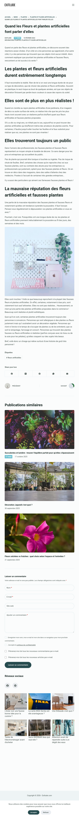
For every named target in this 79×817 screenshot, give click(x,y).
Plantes (17, 40)
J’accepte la (22, 645)
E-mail (10, 596)
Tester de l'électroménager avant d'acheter (15, 739)
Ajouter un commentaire (17, 615)
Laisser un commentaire (18, 665)
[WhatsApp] (53, 374)
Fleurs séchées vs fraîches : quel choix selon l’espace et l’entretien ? (35, 556)
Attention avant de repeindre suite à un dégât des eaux (60, 739)
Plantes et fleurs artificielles (34, 40)
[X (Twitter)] (26, 374)
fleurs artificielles (13, 358)
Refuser (46, 812)
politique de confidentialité (26, 645)
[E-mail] (67, 374)
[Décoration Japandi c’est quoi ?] (39, 481)
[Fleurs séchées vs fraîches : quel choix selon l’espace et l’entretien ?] (39, 533)
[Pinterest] (39, 374)
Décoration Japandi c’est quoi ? (18, 505)
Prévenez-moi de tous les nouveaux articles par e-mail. (30, 657)
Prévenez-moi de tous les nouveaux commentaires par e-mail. (33, 651)
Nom (9, 587)
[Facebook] (12, 374)
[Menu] (73, 5)
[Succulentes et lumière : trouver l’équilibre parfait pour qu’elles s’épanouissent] (39, 429)
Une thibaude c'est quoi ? (63, 711)
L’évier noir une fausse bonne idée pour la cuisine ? (14, 713)
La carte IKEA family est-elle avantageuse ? (39, 712)
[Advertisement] (39, 766)
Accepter (33, 812)
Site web (10, 606)
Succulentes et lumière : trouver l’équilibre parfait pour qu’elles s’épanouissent (39, 453)
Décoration (9, 40)
